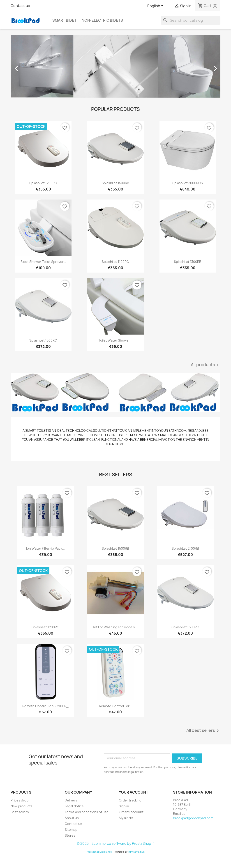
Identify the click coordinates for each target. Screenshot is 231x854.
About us (72, 818)
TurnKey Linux (136, 851)
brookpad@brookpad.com (193, 818)
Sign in (124, 806)
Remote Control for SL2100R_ (45, 706)
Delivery (71, 800)
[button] (26, 66)
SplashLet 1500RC (43, 340)
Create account (131, 812)
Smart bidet (64, 20)
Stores (70, 835)
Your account (133, 792)
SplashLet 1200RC (43, 183)
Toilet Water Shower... (115, 340)
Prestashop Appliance (99, 851)
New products (21, 806)
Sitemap (71, 829)
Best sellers (20, 812)
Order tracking (130, 800)
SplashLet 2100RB (185, 548)
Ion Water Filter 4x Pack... (45, 548)
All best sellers (203, 730)
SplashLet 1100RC (115, 261)
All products (205, 365)
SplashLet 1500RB (115, 183)
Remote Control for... (115, 706)
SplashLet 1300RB (187, 261)
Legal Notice (74, 806)
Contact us (20, 5)
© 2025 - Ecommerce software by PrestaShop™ (115, 843)
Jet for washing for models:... (115, 627)
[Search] (190, 20)
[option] (115, 66)
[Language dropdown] (156, 6)
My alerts (126, 818)
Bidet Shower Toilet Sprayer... (43, 261)
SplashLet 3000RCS (187, 183)
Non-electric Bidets (102, 20)
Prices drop (19, 800)
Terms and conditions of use (87, 812)
